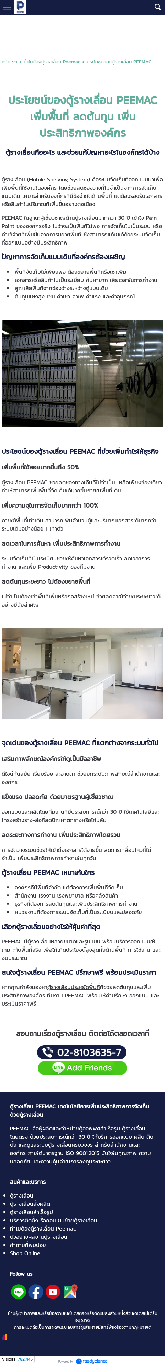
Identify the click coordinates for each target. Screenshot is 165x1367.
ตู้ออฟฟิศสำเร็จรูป (99, 1128)
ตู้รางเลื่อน (21, 1195)
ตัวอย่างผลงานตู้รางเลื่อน (38, 1237)
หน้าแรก (10, 62)
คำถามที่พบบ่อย (28, 1245)
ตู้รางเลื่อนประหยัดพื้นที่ (73, 987)
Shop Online (25, 1253)
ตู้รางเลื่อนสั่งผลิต (30, 1204)
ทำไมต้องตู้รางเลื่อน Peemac (52, 62)
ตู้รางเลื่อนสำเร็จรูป (31, 1212)
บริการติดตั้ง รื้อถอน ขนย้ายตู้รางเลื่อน (53, 1220)
